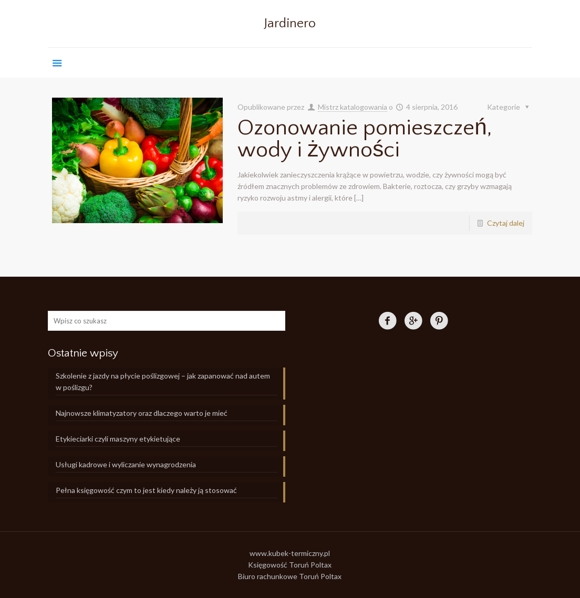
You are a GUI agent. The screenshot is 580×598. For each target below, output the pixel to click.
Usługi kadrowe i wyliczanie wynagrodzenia (126, 464)
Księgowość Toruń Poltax (290, 564)
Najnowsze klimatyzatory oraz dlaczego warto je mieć (141, 412)
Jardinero (290, 23)
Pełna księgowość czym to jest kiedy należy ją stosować (146, 490)
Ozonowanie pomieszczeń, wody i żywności (364, 139)
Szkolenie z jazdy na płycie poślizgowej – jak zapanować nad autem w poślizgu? (163, 381)
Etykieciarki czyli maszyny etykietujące (118, 438)
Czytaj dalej (505, 222)
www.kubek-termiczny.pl (290, 553)
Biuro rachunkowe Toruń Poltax (289, 576)
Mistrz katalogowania (352, 106)
